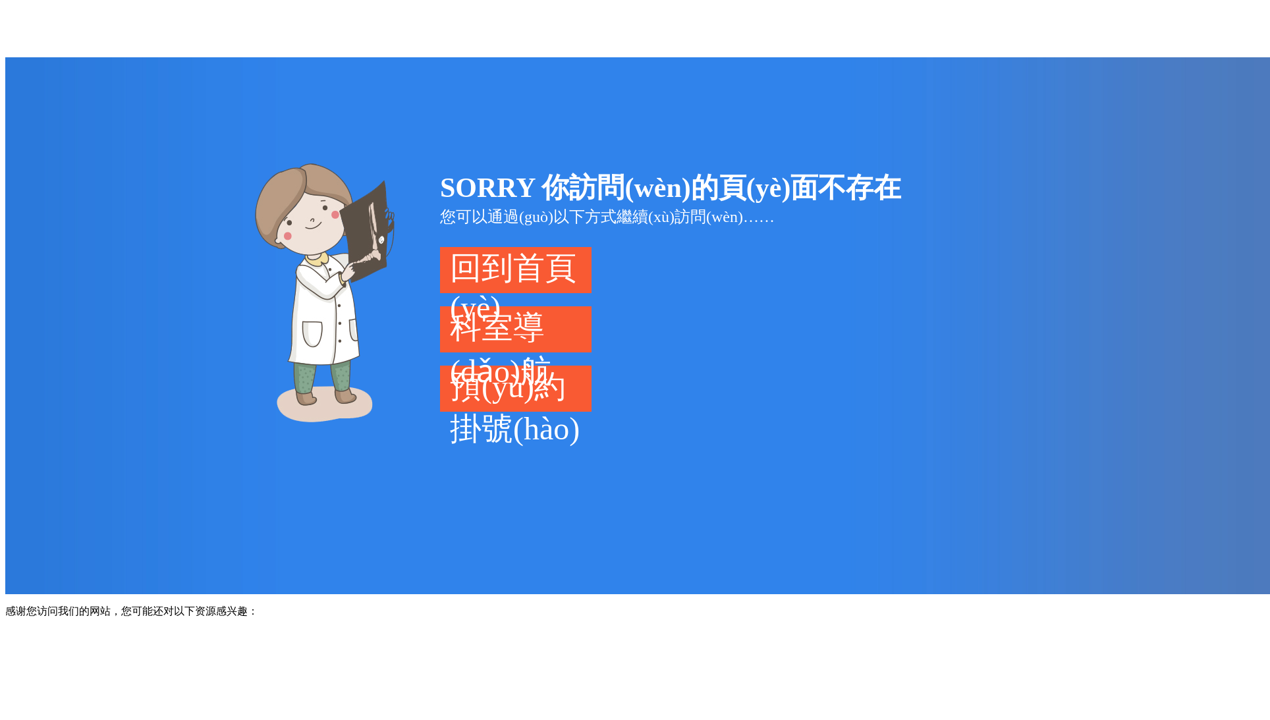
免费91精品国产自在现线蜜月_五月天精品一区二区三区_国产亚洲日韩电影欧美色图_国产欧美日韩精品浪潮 (506, 28)
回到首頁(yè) (513, 271)
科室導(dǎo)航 (501, 331)
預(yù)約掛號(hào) (515, 390)
